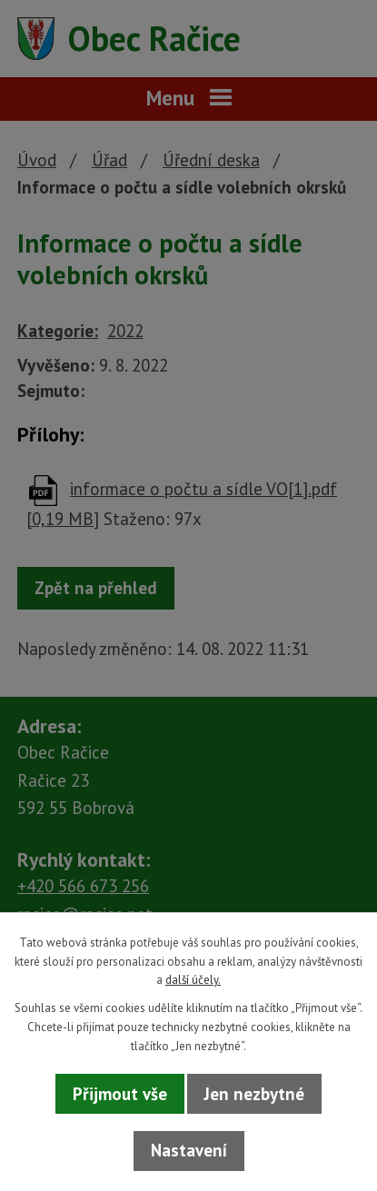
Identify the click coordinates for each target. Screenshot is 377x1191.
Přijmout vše (120, 1094)
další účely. (193, 980)
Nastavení (189, 1150)
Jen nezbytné (254, 1094)
